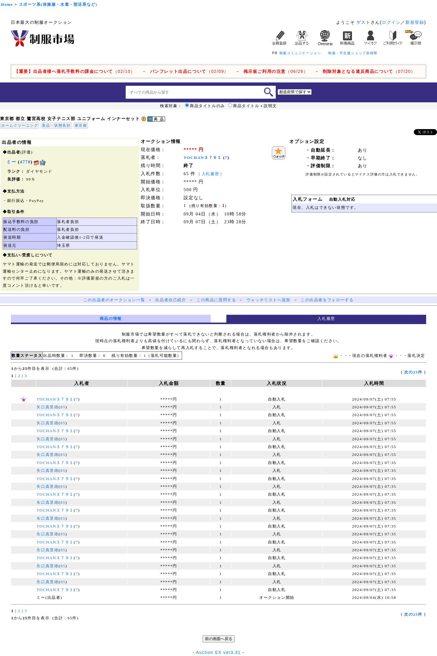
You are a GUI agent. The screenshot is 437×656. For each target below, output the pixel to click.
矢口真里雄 (47, 407)
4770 (25, 161)
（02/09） (189, 71)
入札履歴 (210, 174)
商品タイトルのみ (205, 106)
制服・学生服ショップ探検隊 (353, 53)
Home (7, 4)
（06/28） (276, 71)
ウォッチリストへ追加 (269, 300)
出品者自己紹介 (170, 300)
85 (63, 407)
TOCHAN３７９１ (203, 157)
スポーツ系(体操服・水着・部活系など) (58, 4)
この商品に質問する (216, 300)
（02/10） (74, 71)
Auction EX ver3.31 (218, 652)
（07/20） (369, 71)
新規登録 (414, 22)
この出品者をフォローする (327, 300)
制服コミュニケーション (300, 53)
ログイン (391, 22)
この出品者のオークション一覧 (114, 300)
